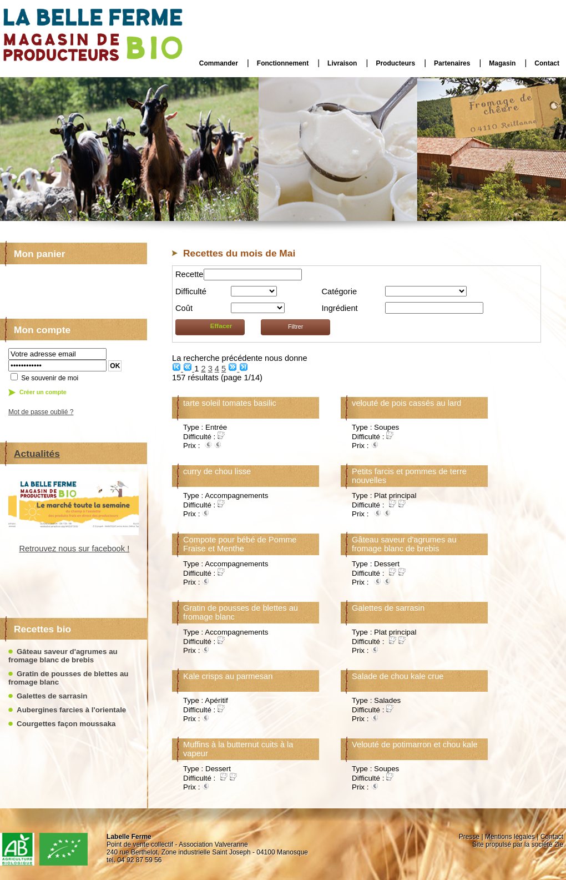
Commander (218, 63)
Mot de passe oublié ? (40, 412)
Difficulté (190, 291)
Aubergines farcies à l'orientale (71, 710)
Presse (469, 837)
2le (558, 844)
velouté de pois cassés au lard (406, 403)
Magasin (502, 63)
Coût (184, 308)
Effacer (221, 325)
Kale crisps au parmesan (227, 676)
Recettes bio (42, 629)
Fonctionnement (283, 63)
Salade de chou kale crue (397, 676)
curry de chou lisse (217, 471)
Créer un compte (43, 392)
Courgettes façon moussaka (66, 724)
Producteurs (395, 63)
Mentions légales (510, 837)
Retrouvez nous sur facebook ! (63, 548)
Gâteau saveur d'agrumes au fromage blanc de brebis (63, 655)
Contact (546, 63)
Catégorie (339, 291)
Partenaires (452, 63)
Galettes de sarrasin (52, 696)
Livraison (342, 63)
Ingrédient (340, 308)
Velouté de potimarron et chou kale (415, 744)
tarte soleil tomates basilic (229, 403)
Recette (189, 274)
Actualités (37, 453)
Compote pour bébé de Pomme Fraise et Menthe (240, 544)
